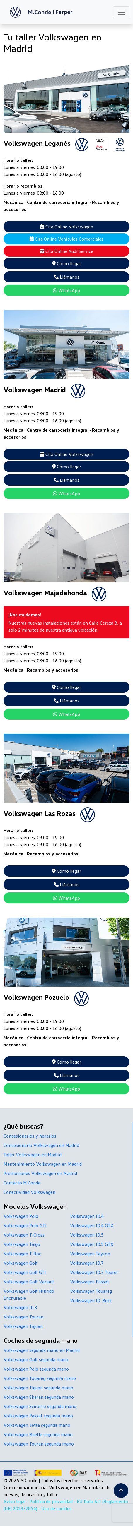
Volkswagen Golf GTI (25, 1272)
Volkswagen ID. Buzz (91, 1300)
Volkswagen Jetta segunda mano (37, 1425)
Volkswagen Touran (23, 1317)
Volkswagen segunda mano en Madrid (42, 1350)
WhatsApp (66, 290)
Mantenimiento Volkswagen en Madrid (43, 1164)
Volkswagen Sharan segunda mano (39, 1397)
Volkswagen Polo (21, 1216)
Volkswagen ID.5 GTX (91, 1244)
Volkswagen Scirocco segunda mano (40, 1406)
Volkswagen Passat (89, 1282)
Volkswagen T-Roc (22, 1253)
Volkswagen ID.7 (87, 1263)
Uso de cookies (56, 1508)
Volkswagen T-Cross (24, 1235)
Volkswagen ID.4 (87, 1216)
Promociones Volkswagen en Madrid (40, 1173)
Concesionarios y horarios (30, 1136)
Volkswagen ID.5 (87, 1235)
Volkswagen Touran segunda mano (39, 1444)
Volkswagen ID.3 (20, 1307)
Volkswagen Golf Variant (29, 1282)
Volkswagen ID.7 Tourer (94, 1272)
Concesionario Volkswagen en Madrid (41, 1145)
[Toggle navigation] (121, 12)
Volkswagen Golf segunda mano (36, 1359)
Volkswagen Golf (21, 1263)
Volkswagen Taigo (22, 1244)
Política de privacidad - (53, 1501)
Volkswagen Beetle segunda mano (38, 1434)
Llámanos (66, 277)
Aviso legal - (17, 1501)
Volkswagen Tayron (90, 1253)
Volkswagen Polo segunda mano (36, 1369)
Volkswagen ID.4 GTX (91, 1225)
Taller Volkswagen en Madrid (33, 1155)
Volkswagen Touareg (91, 1291)
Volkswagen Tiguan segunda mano (38, 1387)
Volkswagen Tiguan (23, 1326)
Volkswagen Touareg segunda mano (40, 1378)
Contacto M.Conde (22, 1183)
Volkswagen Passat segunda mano (38, 1416)
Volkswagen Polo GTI (25, 1225)
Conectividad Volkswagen (29, 1192)
